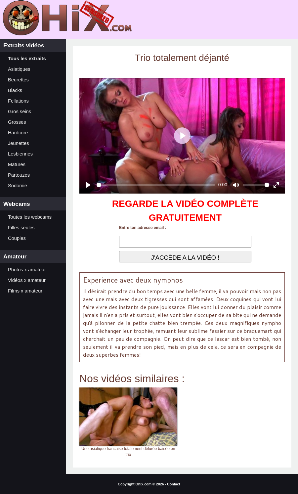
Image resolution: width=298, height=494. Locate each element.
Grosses (17, 122)
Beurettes (18, 79)
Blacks (15, 90)
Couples (17, 238)
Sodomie (17, 185)
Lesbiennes (20, 154)
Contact (173, 484)
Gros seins (19, 111)
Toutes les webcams (30, 217)
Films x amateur (25, 290)
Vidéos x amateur (27, 280)
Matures (16, 164)
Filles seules (21, 227)
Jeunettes (18, 143)
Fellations (18, 101)
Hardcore (18, 132)
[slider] (156, 185)
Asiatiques (19, 69)
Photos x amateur (27, 269)
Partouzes (19, 175)
